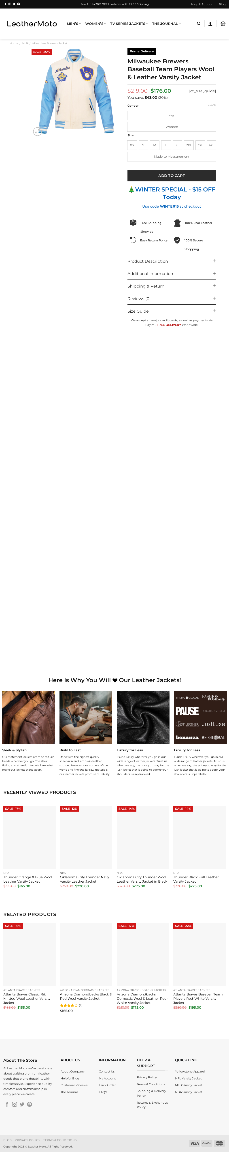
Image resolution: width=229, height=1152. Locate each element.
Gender (132, 105)
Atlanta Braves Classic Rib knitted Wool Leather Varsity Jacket (26, 998)
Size (130, 135)
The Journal (166, 23)
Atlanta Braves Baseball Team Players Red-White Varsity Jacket (198, 998)
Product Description (147, 261)
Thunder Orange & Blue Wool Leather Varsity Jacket (27, 879)
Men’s (74, 23)
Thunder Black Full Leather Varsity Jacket (196, 879)
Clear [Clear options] (212, 104)
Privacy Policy (27, 1140)
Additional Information (150, 273)
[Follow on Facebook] (5, 4)
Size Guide (138, 311)
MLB (25, 43)
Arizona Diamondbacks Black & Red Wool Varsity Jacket (86, 996)
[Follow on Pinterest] (18, 4)
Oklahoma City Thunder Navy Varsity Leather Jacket (84, 879)
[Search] (199, 23)
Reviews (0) (139, 298)
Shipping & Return (145, 286)
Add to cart (171, 176)
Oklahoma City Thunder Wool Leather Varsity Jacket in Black (142, 879)
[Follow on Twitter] (14, 4)
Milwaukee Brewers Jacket (49, 43)
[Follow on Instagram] (9, 4)
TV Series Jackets (129, 23)
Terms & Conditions (59, 1140)
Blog (222, 4)
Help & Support (202, 4)
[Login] (210, 24)
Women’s (95, 23)
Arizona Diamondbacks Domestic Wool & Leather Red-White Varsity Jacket (142, 998)
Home (14, 43)
